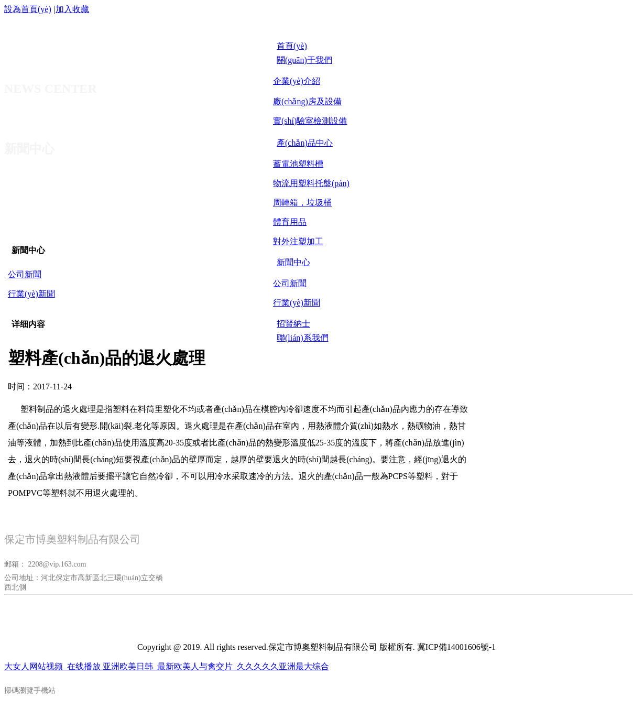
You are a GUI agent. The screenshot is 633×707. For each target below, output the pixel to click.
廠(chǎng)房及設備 (307, 101)
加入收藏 (72, 9)
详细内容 (28, 324)
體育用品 (290, 221)
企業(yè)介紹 (296, 81)
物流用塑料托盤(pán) (311, 183)
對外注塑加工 (298, 241)
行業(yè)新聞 (296, 302)
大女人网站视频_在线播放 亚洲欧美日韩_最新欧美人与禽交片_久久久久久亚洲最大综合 (166, 666)
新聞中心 (28, 250)
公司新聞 (290, 283)
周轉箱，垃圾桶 (302, 202)
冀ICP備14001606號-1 (456, 647)
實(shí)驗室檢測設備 (310, 120)
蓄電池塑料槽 (298, 163)
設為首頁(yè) (27, 9)
